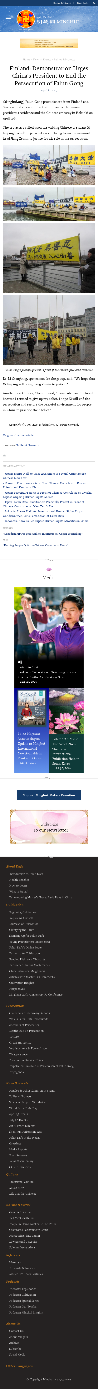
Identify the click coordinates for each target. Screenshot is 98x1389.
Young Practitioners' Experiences (29, 941)
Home (26, 59)
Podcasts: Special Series (24, 1300)
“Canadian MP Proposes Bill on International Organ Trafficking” (43, 533)
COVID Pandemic (20, 1167)
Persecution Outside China (26, 1060)
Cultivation (14, 904)
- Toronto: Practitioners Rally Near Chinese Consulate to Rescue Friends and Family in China (44, 485)
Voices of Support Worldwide (27, 1102)
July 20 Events (18, 1120)
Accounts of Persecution (24, 1025)
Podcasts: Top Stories (22, 1289)
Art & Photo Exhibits (22, 1126)
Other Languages (19, 1366)
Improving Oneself (21, 918)
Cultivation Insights (21, 982)
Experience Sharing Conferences (29, 965)
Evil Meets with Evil (22, 1218)
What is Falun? (18, 891)
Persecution (15, 1005)
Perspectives (17, 988)
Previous (7, 528)
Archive (14, 1342)
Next (5, 540)
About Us (13, 1323)
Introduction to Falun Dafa (26, 874)
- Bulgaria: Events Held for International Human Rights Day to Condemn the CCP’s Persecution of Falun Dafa (43, 513)
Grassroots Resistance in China (28, 1230)
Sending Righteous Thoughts (27, 959)
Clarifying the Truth (21, 930)
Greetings (15, 1143)
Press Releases (18, 1155)
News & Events (42, 59)
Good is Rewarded (20, 1212)
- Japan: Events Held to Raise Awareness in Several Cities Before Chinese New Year (44, 476)
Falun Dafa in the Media (24, 1137)
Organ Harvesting (20, 1042)
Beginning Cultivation (23, 912)
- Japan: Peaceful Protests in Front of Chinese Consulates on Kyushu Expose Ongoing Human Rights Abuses (47, 494)
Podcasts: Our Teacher (23, 1306)
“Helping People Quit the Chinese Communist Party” (35, 545)
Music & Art (16, 1188)
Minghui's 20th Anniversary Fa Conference (36, 994)
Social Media (17, 1354)
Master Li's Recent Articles (26, 1274)
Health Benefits (19, 879)
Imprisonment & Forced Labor (28, 1048)
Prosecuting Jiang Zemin (24, 1235)
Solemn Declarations (22, 1247)
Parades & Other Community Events (32, 1090)
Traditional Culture (21, 1182)
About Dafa (14, 866)
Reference (13, 1255)
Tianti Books (82, 3)
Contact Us (16, 1331)
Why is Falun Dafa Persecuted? (28, 1019)
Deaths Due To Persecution (26, 1031)
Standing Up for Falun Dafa (26, 935)
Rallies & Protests (64, 59)
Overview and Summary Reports (29, 1013)
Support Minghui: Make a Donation (49, 795)
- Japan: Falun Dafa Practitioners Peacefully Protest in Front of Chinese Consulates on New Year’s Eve (43, 504)
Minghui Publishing (62, 3)
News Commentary (21, 1161)
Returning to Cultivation (24, 953)
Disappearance (18, 1054)
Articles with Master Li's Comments (32, 977)
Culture (12, 1174)
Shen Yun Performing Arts (25, 1131)
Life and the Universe (22, 1193)
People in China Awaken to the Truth (32, 1224)
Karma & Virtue (18, 1205)
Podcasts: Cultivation (22, 1294)
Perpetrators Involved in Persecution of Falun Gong (41, 1066)
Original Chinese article (18, 435)
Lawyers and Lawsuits (23, 1241)
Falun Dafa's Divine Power (25, 947)
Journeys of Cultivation (24, 924)
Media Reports (18, 1149)
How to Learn (18, 885)
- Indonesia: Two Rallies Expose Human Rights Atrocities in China (45, 521)
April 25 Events (18, 1114)
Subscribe (15, 1348)
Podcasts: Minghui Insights (26, 1312)
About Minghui (18, 1337)
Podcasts (12, 1281)
